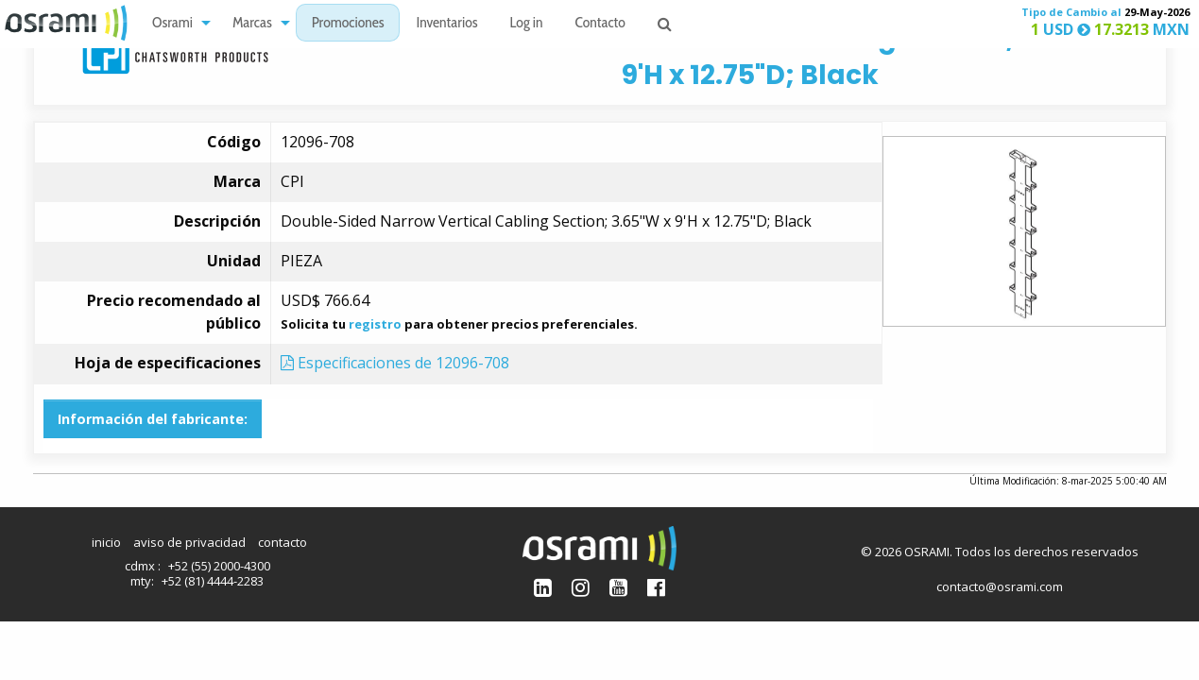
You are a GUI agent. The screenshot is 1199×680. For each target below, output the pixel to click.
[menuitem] (176, 23)
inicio (106, 542)
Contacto (600, 24)
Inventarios (446, 24)
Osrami (172, 24)
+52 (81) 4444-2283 (213, 580)
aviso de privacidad (189, 542)
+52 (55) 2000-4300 (219, 565)
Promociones (348, 24)
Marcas (252, 24)
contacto (282, 542)
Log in (526, 24)
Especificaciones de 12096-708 (395, 362)
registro (375, 323)
